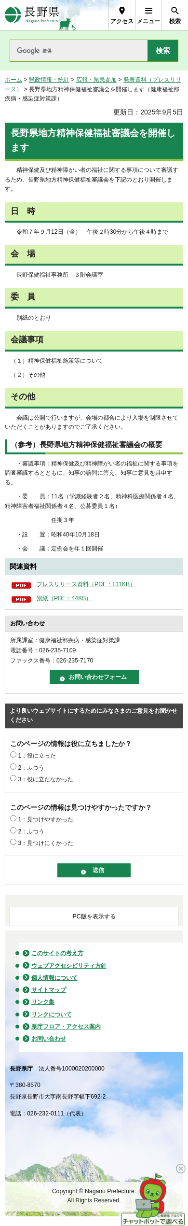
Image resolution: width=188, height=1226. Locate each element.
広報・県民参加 (96, 79)
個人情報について (54, 977)
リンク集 (42, 1002)
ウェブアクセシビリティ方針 (69, 965)
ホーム (13, 79)
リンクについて (51, 1014)
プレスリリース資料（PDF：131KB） (86, 584)
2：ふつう (31, 767)
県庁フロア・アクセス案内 (66, 1026)
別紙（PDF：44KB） (64, 598)
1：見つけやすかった (45, 819)
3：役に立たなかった (45, 779)
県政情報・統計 (49, 79)
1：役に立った (37, 755)
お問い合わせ (48, 1038)
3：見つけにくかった (45, 843)
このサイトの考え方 (57, 953)
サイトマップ (48, 989)
